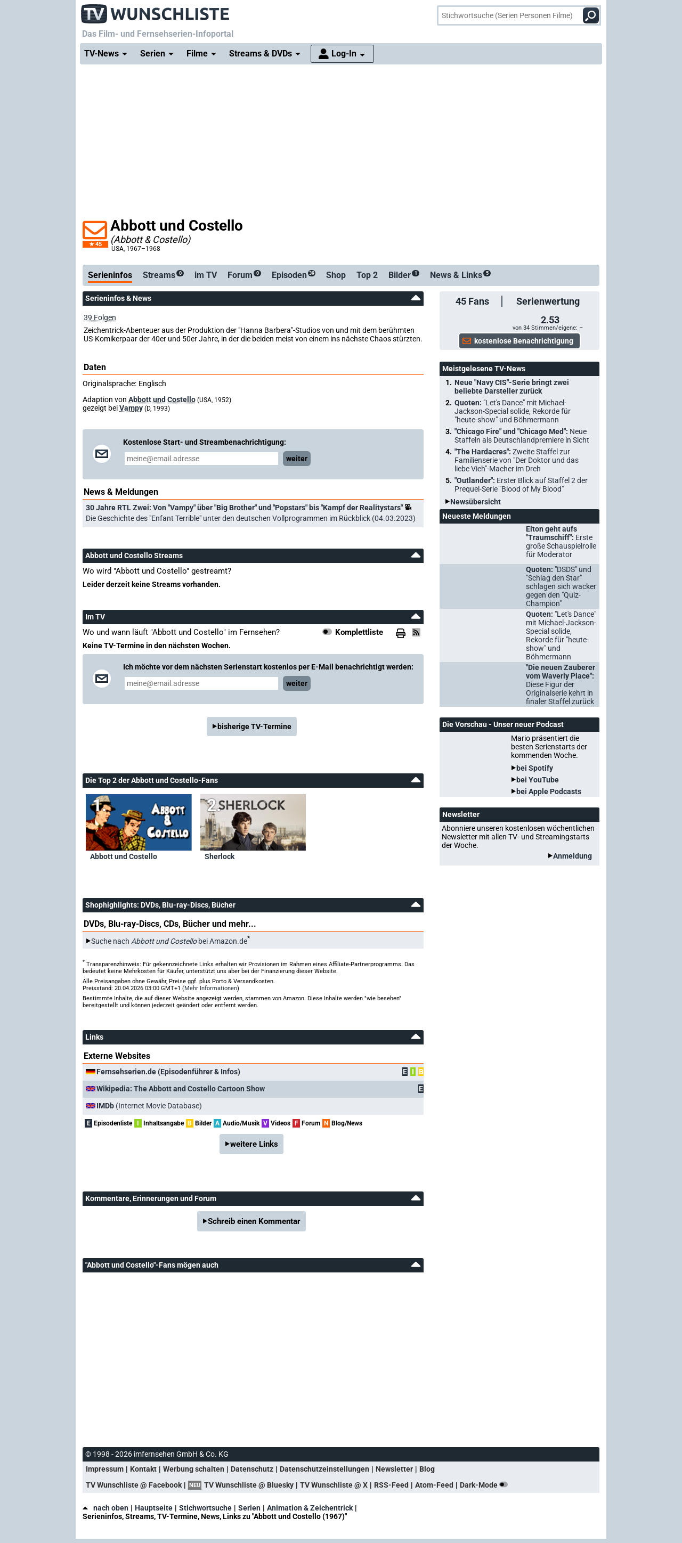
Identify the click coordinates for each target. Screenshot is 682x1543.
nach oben (105, 1508)
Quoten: (512, 411)
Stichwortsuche (205, 1508)
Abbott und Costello (162, 399)
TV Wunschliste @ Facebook (134, 1485)
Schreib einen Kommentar (254, 1221)
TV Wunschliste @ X (334, 1485)
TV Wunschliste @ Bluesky (249, 1485)
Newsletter (394, 1469)
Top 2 (367, 275)
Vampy (131, 408)
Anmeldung (572, 856)
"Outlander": (521, 484)
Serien (249, 1508)
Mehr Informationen (210, 988)
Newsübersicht (475, 501)
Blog (427, 1469)
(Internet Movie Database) (149, 1105)
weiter (296, 458)
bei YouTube (537, 779)
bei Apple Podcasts (548, 791)
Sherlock (219, 856)
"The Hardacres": (516, 460)
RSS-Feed (391, 1485)
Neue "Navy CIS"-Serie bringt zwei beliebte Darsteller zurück (511, 386)
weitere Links (254, 1144)
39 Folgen (100, 317)
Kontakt (143, 1469)
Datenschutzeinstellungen (324, 1469)
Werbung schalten (193, 1469)
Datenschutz (252, 1469)
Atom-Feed (434, 1485)
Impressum (105, 1469)
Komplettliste (359, 632)
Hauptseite (154, 1508)
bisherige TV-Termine (254, 726)
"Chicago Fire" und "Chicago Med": (521, 435)
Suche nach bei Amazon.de (169, 941)
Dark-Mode (486, 1485)
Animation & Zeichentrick (310, 1508)
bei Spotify (534, 768)
